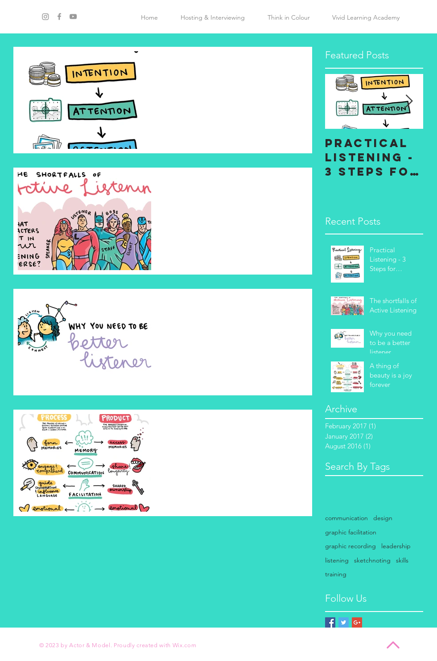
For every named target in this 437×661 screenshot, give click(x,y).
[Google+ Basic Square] (357, 622)
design (382, 518)
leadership (396, 546)
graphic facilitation (350, 532)
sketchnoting (372, 560)
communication (346, 518)
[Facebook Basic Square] (330, 622)
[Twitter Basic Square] (343, 622)
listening (337, 560)
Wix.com (185, 645)
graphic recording (350, 546)
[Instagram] (45, 16)
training (335, 574)
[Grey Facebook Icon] (59, 16)
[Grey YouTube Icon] (73, 16)
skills (402, 560)
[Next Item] (409, 101)
